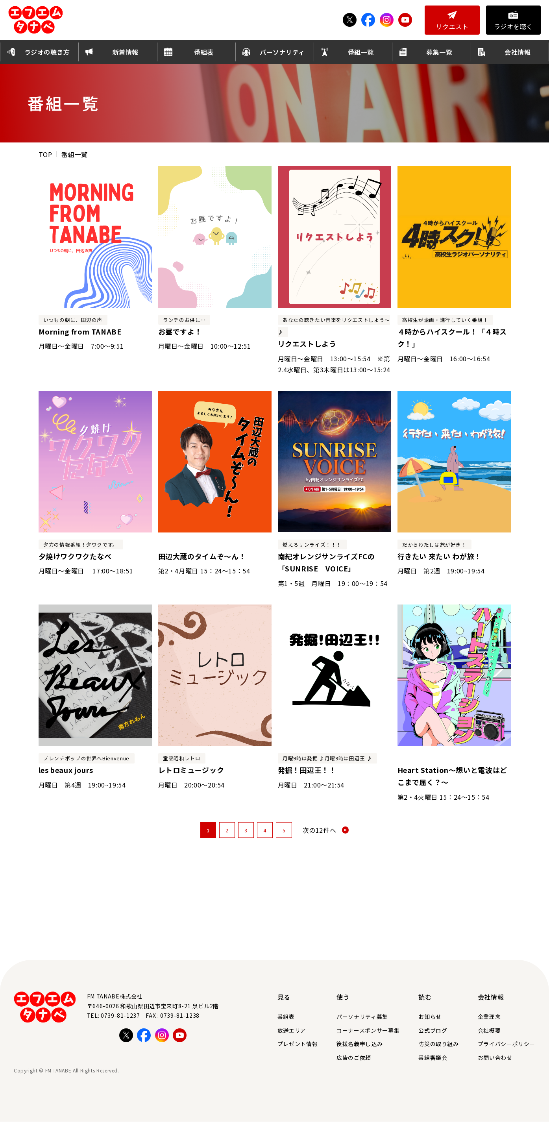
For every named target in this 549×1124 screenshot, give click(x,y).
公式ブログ (432, 1033)
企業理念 (489, 1019)
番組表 (286, 1019)
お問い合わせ (495, 1060)
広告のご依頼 (353, 1060)
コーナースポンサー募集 (367, 1033)
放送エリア (291, 1033)
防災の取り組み (438, 1046)
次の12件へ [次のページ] (319, 832)
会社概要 (489, 1033)
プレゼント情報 (297, 1046)
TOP (45, 156)
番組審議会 (432, 1060)
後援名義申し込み (359, 1046)
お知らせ (430, 1019)
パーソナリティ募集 (362, 1019)
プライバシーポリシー (506, 1046)
